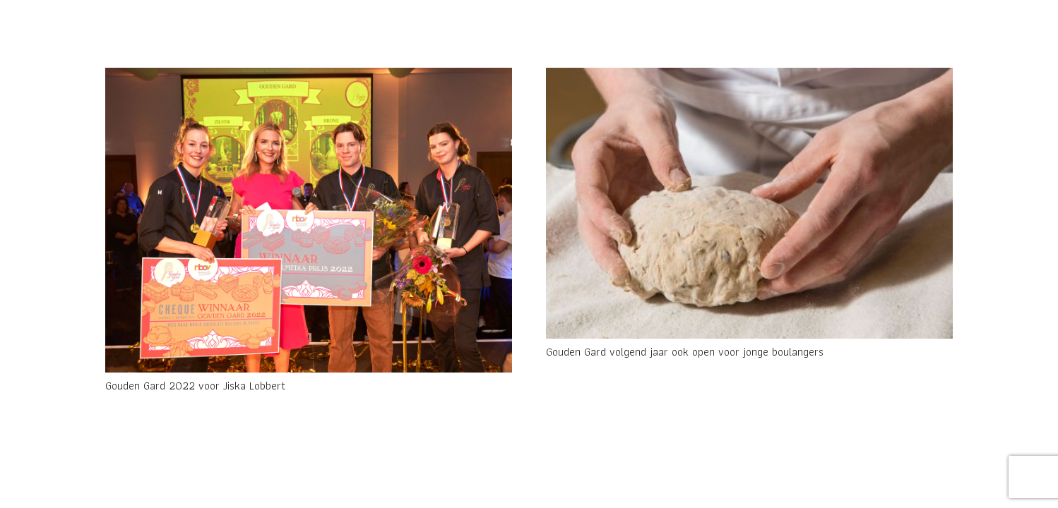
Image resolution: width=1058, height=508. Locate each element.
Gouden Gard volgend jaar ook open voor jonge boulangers (685, 352)
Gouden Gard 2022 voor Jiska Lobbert (195, 385)
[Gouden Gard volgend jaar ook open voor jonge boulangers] (749, 203)
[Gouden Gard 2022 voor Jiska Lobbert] (308, 220)
